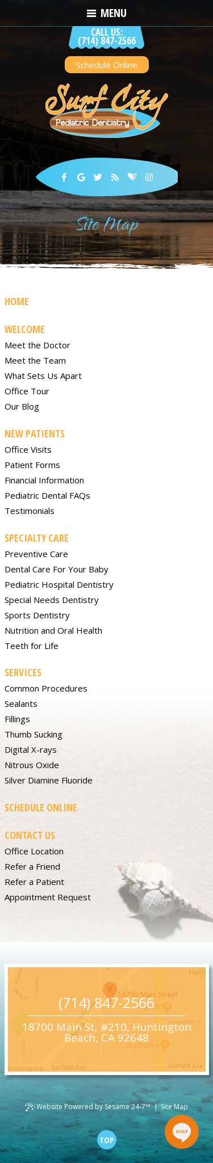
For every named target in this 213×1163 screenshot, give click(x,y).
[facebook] (64, 177)
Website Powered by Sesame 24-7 (88, 1107)
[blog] (115, 177)
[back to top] (106, 1139)
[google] (81, 177)
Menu (107, 12)
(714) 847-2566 (106, 37)
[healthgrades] (132, 177)
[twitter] (98, 177)
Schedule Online (106, 64)
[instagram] (149, 177)
